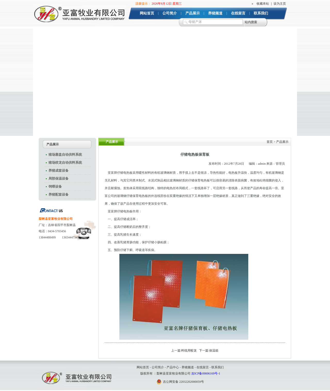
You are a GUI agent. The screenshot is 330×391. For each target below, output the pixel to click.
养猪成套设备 (58, 170)
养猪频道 (215, 13)
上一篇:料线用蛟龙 (184, 350)
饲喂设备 (55, 186)
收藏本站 (263, 3)
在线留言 (238, 13)
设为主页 (280, 3)
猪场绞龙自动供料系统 (65, 162)
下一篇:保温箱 (208, 350)
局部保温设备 (58, 178)
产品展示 (192, 13)
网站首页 (147, 13)
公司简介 (169, 13)
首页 (270, 142)
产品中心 (173, 367)
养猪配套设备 (58, 194)
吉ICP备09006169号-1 (205, 373)
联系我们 (261, 13)
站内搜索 (251, 22)
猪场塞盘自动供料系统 (65, 154)
